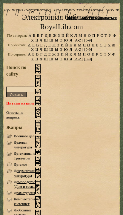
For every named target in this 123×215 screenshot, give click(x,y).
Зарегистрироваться (99, 18)
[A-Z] (78, 49)
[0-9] (88, 49)
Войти (72, 18)
